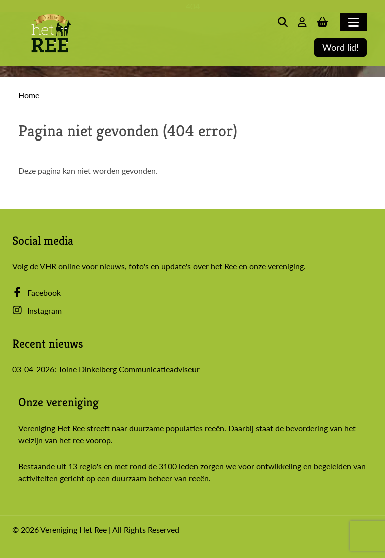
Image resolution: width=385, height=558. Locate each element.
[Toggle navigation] (353, 22)
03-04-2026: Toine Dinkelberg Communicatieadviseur (106, 369)
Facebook (36, 292)
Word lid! (340, 47)
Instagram (37, 310)
